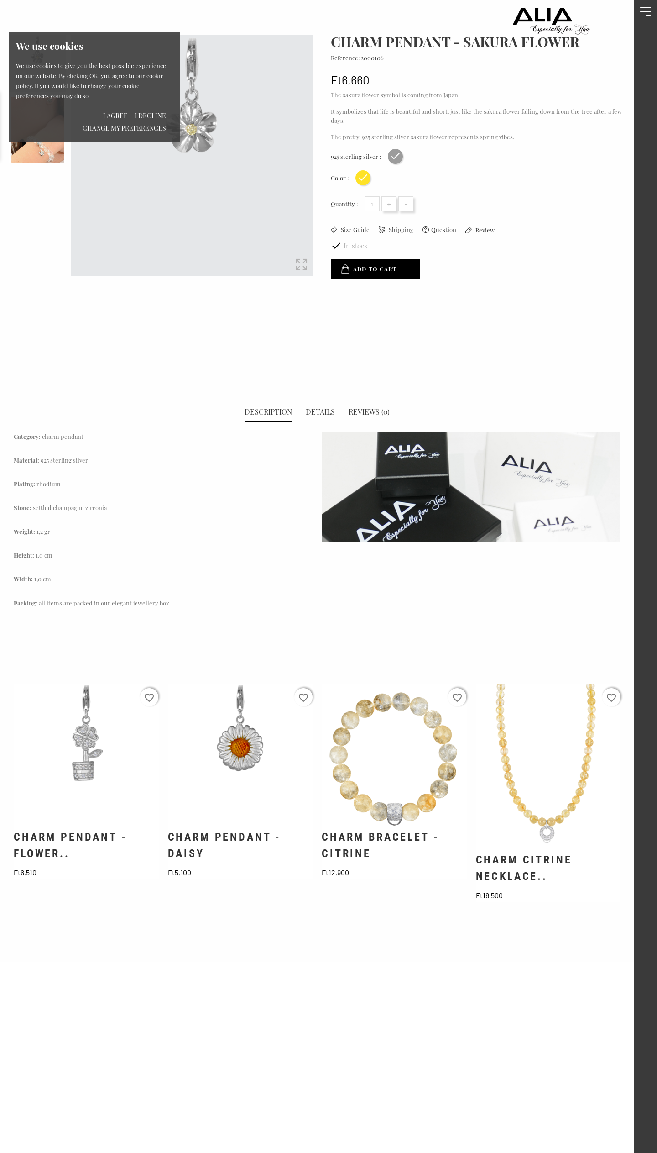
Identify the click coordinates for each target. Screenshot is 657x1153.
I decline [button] (150, 115)
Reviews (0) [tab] (369, 379)
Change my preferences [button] (124, 128)
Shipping (400, 229)
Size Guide (354, 229)
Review (484, 230)
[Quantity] (372, 203)
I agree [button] (115, 115)
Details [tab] (320, 379)
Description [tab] (268, 379)
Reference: (345, 58)
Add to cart (368, 269)
